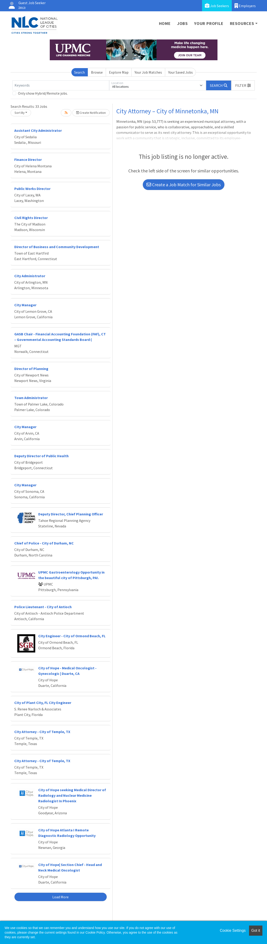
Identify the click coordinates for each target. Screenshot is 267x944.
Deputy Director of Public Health (41, 456)
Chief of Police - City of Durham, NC (44, 543)
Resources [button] (242, 23)
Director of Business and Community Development (56, 246)
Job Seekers (217, 6)
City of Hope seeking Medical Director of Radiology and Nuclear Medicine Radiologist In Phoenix (72, 795)
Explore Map (119, 72)
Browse (97, 72)
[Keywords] (60, 85)
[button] (243, 85)
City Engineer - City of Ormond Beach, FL (72, 636)
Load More (60, 897)
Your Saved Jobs (180, 72)
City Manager (25, 305)
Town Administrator (31, 397)
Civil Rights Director (31, 217)
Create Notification (91, 113)
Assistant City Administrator (38, 130)
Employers (245, 6)
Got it (255, 930)
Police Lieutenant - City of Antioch (43, 606)
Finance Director (28, 159)
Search (79, 72)
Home (165, 23)
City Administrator (29, 276)
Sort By (20, 113)
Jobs (182, 23)
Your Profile (208, 23)
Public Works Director (32, 188)
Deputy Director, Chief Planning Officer (70, 514)
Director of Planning (31, 368)
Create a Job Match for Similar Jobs (184, 184)
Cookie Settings (233, 930)
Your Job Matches (148, 72)
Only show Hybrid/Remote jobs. (43, 93)
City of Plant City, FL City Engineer (42, 702)
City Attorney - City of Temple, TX (42, 731)
